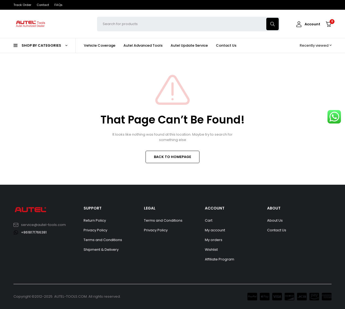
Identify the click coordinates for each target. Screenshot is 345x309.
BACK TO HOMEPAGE (172, 156)
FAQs (58, 5)
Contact (43, 5)
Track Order (22, 5)
